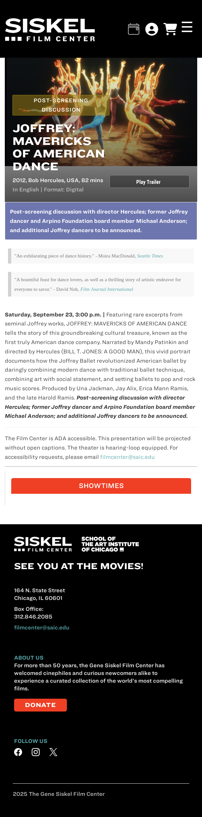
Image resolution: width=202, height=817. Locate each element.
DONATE (40, 705)
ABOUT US (29, 658)
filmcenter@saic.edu (127, 457)
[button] (133, 29)
